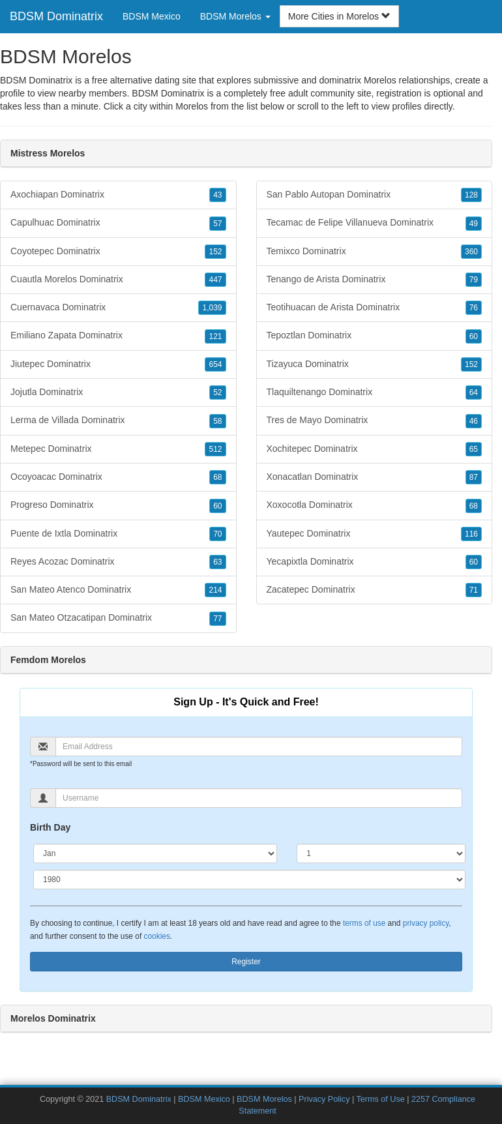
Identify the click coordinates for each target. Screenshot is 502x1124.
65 (473, 449)
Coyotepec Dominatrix (118, 251)
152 (215, 251)
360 (471, 251)
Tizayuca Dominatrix (374, 364)
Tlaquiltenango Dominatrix (374, 392)
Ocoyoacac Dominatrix (118, 477)
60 (217, 505)
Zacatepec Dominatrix (374, 590)
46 (473, 421)
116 (471, 534)
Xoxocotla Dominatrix (374, 505)
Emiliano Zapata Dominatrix (118, 336)
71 (473, 590)
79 (473, 279)
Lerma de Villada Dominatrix (118, 420)
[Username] (258, 798)
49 (473, 223)
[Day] (381, 853)
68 (217, 477)
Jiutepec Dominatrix (118, 364)
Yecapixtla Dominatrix (374, 562)
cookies (157, 936)
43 (217, 195)
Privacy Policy (324, 1099)
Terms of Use (381, 1099)
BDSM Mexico (152, 16)
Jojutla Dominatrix (118, 392)
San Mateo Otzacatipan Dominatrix (118, 618)
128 (471, 195)
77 (217, 618)
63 (217, 562)
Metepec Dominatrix (118, 449)
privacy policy (426, 923)
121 (215, 336)
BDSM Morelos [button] (235, 16)
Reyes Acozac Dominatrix (118, 562)
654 (215, 364)
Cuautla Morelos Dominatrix (118, 280)
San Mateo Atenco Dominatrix (118, 590)
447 (215, 279)
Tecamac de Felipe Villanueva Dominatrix (374, 223)
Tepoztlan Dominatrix (374, 336)
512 (215, 449)
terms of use (364, 923)
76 (473, 307)
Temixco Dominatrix (374, 251)
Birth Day (50, 827)
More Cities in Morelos (339, 16)
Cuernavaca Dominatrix (118, 308)
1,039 (212, 307)
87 (473, 477)
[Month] (155, 853)
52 (217, 392)
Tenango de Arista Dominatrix (374, 280)
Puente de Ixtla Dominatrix (118, 534)
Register (246, 961)
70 (217, 534)
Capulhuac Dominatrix (118, 223)
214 (215, 590)
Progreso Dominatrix (118, 505)
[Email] (258, 746)
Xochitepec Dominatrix (374, 449)
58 (217, 421)
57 (217, 223)
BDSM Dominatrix (56, 16)
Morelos (191, 106)
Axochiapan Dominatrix (118, 195)
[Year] (249, 879)
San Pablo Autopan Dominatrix (374, 195)
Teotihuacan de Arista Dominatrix (374, 308)
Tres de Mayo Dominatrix (374, 420)
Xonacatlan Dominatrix (374, 477)
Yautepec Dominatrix (374, 534)
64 (473, 392)
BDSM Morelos (264, 1099)
